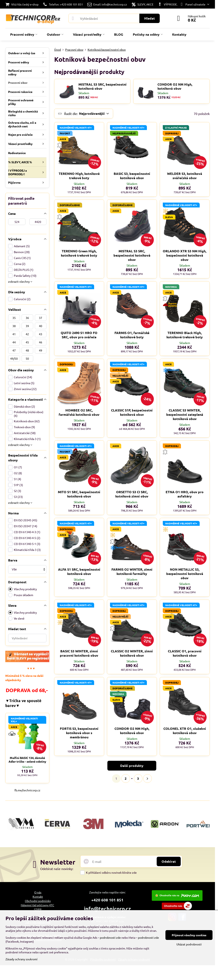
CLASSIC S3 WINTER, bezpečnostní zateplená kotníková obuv (184, 414)
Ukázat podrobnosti (189, 944)
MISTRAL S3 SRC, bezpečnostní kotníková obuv (102, 86)
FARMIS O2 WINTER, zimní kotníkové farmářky (131, 571)
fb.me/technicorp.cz (27, 790)
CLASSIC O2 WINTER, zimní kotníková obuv (132, 653)
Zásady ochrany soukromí (21, 959)
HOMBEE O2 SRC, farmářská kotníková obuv (79, 412)
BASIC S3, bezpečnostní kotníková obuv (132, 175)
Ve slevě (16, 618)
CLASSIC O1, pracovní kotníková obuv (184, 653)
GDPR (38, 909)
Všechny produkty (22, 589)
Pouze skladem (20, 595)
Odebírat (169, 861)
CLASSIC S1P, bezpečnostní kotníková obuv (132, 412)
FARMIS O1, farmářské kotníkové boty (132, 335)
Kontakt (38, 896)
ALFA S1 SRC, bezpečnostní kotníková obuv (79, 571)
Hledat (149, 18)
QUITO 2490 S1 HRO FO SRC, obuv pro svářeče (79, 335)
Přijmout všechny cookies (189, 935)
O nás (37, 892)
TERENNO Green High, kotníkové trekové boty (79, 253)
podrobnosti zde (110, 937)
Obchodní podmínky (38, 901)
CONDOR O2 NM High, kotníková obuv (174, 86)
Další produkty (131, 765)
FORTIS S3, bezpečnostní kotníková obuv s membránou (79, 732)
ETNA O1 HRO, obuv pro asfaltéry (185, 494)
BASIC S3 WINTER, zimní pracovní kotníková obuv (79, 653)
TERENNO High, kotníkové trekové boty (79, 175)
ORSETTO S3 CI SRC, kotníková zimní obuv (131, 494)
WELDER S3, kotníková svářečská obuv (184, 175)
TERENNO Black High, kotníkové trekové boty (184, 335)
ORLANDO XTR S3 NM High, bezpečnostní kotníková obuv (184, 255)
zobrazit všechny (20, 281)
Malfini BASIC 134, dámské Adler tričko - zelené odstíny (27, 759)
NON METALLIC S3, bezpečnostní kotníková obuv (184, 573)
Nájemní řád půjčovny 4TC (37, 905)
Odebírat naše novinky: (56, 869)
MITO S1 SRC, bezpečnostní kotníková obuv (79, 494)
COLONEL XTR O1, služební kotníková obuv (184, 730)
